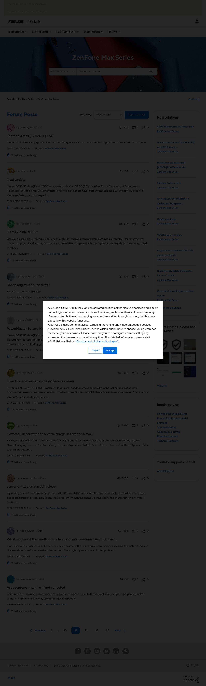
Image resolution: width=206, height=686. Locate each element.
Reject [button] (95, 363)
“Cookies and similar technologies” (113, 354)
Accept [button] (110, 363)
